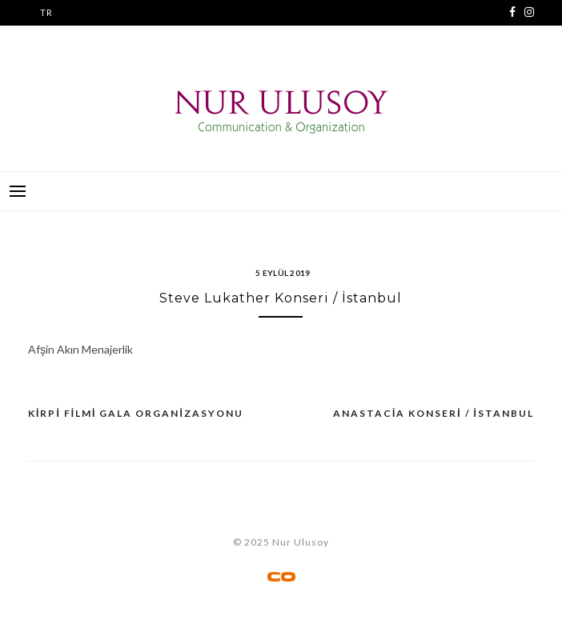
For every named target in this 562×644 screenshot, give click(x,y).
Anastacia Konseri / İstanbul (433, 413)
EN (46, 38)
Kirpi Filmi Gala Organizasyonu (135, 413)
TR (46, 12)
